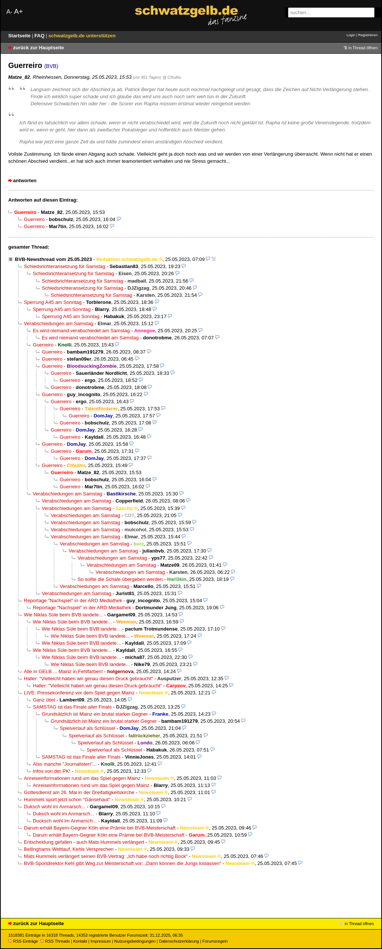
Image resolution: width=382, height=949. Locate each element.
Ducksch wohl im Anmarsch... (65, 821)
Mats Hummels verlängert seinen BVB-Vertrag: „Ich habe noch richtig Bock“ (105, 856)
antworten (25, 180)
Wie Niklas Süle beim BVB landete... (63, 614)
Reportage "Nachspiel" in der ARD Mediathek (73, 600)
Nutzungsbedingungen (135, 941)
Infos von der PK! (52, 771)
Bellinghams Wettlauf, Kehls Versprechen (69, 849)
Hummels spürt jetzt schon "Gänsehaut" (67, 799)
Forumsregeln (215, 941)
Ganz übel (44, 700)
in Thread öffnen (363, 48)
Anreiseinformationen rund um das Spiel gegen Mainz (82, 778)
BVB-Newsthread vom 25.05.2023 (53, 259)
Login (351, 35)
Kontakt (80, 941)
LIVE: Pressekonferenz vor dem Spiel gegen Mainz (79, 693)
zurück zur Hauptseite (38, 47)
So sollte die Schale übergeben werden (120, 579)
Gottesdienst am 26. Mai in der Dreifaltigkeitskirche (79, 792)
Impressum (101, 941)
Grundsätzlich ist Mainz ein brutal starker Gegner (95, 714)
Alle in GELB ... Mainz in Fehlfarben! (63, 671)
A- (9, 12)
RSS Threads (55, 941)
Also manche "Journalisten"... (65, 764)
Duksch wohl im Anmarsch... (54, 806)
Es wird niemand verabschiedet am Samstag (81, 330)
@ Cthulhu (171, 77)
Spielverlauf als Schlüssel (87, 728)
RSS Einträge (23, 941)
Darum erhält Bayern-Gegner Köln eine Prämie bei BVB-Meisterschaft (99, 828)
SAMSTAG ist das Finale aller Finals (72, 707)
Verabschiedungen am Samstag (58, 323)
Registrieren (368, 35)
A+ (18, 11)
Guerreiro (34, 219)
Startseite (20, 35)
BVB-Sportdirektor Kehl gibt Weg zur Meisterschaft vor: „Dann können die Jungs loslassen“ (122, 863)
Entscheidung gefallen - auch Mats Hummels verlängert (84, 842)
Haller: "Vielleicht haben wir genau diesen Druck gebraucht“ (88, 678)
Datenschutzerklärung (179, 941)
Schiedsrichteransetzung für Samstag (64, 266)
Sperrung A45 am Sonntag (53, 302)
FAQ (40, 35)
